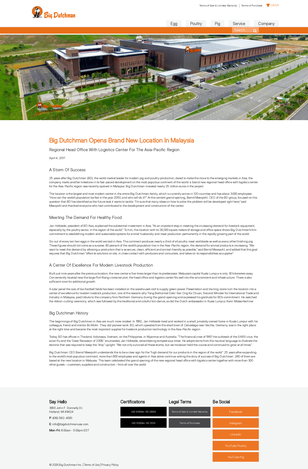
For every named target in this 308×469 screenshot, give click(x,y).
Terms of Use (91, 464)
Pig (197, 23)
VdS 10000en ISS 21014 (143, 423)
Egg (154, 23)
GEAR (252, 5)
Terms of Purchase (231, 5)
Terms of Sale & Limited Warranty (198, 5)
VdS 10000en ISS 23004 (143, 411)
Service (219, 23)
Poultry (176, 23)
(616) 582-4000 (60, 418)
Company (246, 23)
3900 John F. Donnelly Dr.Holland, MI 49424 (66, 410)
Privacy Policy (110, 464)
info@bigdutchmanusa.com (68, 424)
